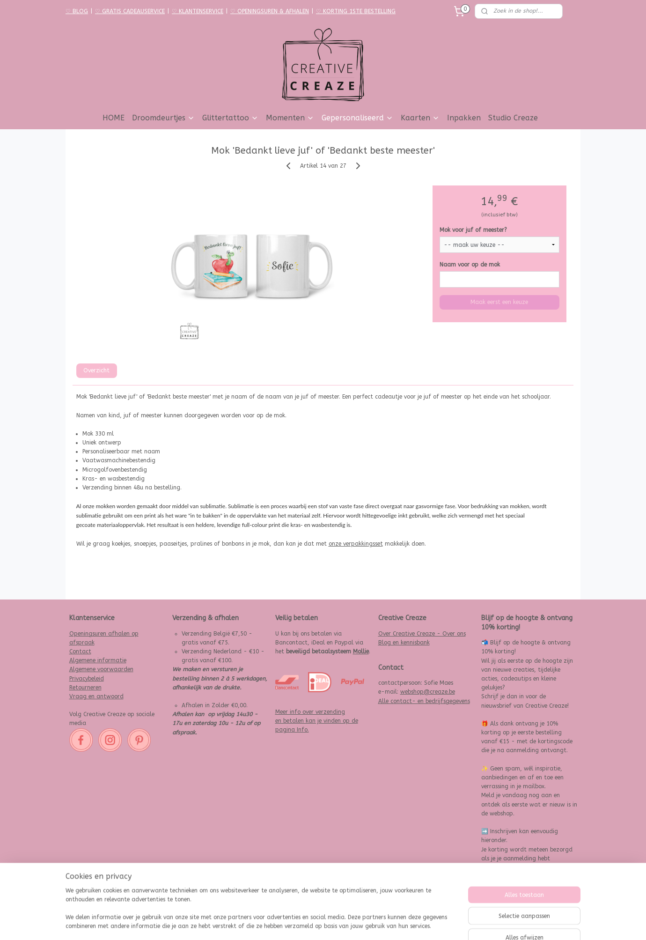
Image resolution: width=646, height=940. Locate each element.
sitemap (295, 923)
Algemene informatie (97, 660)
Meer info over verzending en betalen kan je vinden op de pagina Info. (316, 721)
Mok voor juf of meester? (473, 230)
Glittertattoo (230, 117)
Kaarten (420, 117)
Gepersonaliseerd (357, 117)
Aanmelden (503, 886)
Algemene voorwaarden (101, 669)
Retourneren (85, 687)
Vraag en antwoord (96, 696)
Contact (80, 651)
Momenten (290, 117)
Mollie (361, 651)
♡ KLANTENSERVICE (197, 11)
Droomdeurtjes (163, 117)
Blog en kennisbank (404, 642)
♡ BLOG (77, 11)
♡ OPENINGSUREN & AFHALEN (269, 11)
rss (313, 923)
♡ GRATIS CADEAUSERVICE (130, 11)
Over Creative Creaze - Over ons (422, 633)
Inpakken (464, 117)
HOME (114, 117)
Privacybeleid (86, 678)
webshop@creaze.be (427, 691)
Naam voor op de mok (470, 264)
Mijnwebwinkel (425, 923)
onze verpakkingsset (356, 543)
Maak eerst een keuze (499, 302)
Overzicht (96, 370)
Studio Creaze (513, 117)
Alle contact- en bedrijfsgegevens (424, 701)
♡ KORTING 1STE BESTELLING (356, 11)
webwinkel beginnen (346, 923)
